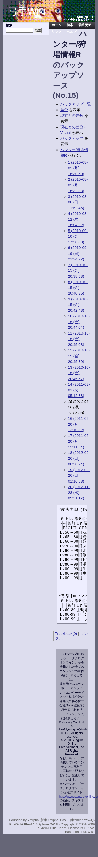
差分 (64, 110)
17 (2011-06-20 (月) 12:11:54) (79, 441)
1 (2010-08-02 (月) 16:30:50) (78, 168)
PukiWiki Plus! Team (52, 828)
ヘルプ (71, 32)
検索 (70, 25)
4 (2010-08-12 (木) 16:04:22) (78, 219)
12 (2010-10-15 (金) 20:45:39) (79, 356)
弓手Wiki (27, 11)
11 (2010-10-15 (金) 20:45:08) (79, 339)
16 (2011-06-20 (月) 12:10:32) (79, 424)
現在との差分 (71, 115)
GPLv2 (89, 828)
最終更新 (84, 25)
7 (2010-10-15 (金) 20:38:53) (78, 270)
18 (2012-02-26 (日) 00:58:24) (79, 458)
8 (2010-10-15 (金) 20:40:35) (78, 287)
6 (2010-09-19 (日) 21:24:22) (78, 253)
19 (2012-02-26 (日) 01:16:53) (79, 475)
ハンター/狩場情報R (70, 44)
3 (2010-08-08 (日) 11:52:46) (78, 202)
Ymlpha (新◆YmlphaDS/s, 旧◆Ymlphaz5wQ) (61, 820)
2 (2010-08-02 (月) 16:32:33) (78, 185)
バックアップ (71, 138)
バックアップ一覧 (75, 104)
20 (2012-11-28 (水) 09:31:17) (79, 492)
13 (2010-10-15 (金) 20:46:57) (79, 373)
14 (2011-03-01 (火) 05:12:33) (79, 390)
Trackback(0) (66, 633)
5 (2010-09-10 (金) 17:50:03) (78, 236)
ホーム (56, 25)
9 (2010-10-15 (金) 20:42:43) (78, 304)
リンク (56, 32)
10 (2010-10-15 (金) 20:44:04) (79, 321)
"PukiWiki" (87, 832)
